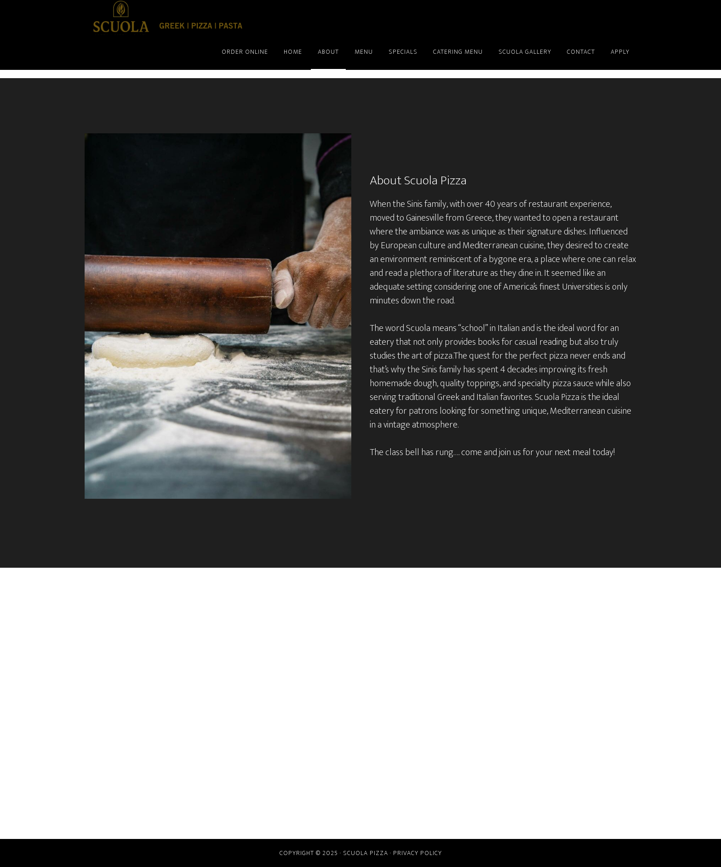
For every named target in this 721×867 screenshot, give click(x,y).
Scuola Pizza (167, 17)
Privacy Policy (417, 853)
